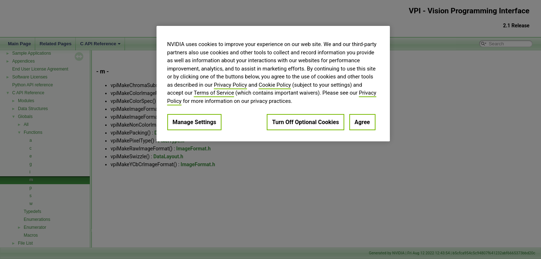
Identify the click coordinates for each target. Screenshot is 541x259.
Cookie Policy (274, 85)
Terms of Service (214, 93)
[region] (273, 83)
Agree (362, 122)
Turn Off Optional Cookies (305, 122)
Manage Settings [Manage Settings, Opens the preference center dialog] (194, 122)
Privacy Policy (230, 85)
